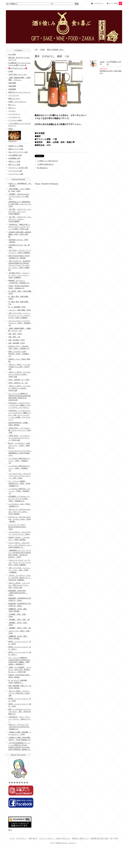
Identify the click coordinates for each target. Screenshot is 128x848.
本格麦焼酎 (12, 89)
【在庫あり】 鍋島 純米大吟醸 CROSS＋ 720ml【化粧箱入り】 (19, 738)
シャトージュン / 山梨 (15, 174)
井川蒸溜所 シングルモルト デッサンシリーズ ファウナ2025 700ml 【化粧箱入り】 (19, 498)
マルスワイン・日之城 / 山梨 (18, 168)
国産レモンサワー (14, 98)
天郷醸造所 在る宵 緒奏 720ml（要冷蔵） (18, 610)
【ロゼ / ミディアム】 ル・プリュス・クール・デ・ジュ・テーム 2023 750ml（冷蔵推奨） (19, 562)
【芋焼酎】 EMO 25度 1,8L (19, 619)
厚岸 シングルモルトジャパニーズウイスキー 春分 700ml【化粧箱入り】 (19, 711)
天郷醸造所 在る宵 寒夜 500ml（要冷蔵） (18, 637)
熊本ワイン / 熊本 (14, 164)
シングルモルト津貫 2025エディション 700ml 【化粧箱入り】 (19, 460)
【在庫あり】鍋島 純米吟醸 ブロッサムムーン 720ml (19, 733)
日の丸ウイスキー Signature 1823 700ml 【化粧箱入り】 (19, 347)
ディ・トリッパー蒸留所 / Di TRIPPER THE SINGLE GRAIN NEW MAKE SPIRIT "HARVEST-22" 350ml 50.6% (19, 396)
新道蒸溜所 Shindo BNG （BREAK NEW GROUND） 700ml (18, 593)
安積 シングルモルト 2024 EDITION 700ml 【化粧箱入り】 (18, 353)
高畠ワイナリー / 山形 (15, 149)
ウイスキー (12, 111)
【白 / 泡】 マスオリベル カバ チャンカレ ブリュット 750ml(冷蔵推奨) (20, 211)
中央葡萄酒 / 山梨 (14, 158)
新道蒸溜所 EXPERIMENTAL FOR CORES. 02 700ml (19, 604)
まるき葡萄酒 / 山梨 (15, 155)
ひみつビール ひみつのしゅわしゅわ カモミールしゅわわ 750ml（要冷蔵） (19, 511)
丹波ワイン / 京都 (14, 161)
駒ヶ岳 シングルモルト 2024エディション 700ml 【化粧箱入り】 (19, 445)
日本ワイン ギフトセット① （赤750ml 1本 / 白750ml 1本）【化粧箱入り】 (19, 726)
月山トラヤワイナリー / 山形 (18, 152)
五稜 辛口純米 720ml (16, 340)
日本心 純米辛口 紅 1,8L (18, 383)
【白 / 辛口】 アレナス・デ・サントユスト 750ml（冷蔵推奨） (19, 251)
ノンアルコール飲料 (15, 120)
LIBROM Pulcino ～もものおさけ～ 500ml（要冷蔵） (19, 538)
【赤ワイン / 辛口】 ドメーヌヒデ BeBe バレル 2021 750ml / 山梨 (19, 366)
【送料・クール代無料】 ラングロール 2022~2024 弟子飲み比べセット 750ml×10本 (19, 669)
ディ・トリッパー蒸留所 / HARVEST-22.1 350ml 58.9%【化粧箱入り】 (19, 483)
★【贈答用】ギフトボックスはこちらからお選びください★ (19, 64)
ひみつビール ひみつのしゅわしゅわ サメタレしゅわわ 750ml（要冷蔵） (19, 519)
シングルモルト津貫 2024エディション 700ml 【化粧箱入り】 (19, 468)
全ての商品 (12, 54)
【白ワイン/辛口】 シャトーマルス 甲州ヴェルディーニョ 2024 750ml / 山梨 (19, 585)
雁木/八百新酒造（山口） (55, 49)
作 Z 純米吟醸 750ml (17, 307)
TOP (36, 49)
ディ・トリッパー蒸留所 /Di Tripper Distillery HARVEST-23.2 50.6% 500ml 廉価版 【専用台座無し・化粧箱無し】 (19, 661)
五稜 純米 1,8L (14, 337)
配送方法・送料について (80, 838)
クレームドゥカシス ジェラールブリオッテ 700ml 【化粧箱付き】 (19, 323)
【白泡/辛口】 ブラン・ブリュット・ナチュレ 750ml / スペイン (19, 719)
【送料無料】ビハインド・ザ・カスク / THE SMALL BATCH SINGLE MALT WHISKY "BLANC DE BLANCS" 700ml (19, 553)
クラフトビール (13, 95)
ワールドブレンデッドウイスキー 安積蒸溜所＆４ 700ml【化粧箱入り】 (20, 453)
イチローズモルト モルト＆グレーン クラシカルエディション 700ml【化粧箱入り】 (20, 545)
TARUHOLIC (12, 141)
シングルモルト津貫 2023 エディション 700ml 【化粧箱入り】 (19, 491)
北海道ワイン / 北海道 (15, 146)
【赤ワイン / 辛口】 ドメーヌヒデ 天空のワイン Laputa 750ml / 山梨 (19, 388)
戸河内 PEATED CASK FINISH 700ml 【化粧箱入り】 (19, 287)
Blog (10, 830)
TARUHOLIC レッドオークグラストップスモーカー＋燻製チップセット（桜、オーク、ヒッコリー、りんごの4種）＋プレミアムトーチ (19, 415)
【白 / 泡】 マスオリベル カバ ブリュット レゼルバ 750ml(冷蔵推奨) (20, 219)
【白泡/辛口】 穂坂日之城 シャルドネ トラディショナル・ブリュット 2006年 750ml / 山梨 (19, 226)
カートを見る (115, 3)
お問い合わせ (32, 838)
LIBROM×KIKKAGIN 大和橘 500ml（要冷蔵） (18, 424)
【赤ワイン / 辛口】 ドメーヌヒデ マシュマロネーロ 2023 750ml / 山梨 (19, 374)
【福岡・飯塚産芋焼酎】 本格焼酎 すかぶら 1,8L (19, 329)
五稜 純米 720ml (15, 334)
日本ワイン (12, 108)
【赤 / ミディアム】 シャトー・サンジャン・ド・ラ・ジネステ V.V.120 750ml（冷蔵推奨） (19, 315)
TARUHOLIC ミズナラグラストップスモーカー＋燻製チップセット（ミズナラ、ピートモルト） (19, 405)
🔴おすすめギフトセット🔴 (17, 68)
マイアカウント (99, 3)
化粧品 (10, 129)
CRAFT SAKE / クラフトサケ (17, 74)
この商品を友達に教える (45, 164)
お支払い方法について (63, 838)
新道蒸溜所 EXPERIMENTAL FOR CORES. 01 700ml (19, 599)
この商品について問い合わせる (47, 161)
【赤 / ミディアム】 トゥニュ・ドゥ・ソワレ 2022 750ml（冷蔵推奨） (19, 570)
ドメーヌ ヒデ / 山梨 (15, 171)
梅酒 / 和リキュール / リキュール (19, 92)
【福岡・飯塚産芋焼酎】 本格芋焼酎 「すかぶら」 (19, 78)
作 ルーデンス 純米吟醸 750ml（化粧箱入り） (18, 681)
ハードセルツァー (14, 117)
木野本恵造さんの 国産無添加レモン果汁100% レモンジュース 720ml (20, 204)
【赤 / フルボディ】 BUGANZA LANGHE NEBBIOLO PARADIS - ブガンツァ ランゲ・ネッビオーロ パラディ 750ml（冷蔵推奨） (19, 265)
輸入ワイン (12, 105)
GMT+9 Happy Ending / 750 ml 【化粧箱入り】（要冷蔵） (19, 257)
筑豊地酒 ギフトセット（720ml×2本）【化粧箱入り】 (19, 281)
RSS (111, 838)
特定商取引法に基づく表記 (99, 838)
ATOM (116, 838)
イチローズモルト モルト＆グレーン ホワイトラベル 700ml (19, 533)
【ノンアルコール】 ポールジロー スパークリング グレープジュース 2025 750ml (19, 476)
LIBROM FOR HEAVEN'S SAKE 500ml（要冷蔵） (19, 676)
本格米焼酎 (12, 86)
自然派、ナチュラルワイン (17, 102)
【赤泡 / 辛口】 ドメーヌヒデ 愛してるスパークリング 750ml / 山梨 (19, 430)
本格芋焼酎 (12, 83)
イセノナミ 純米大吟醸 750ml (19, 310)
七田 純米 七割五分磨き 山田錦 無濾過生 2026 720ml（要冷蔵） (19, 234)
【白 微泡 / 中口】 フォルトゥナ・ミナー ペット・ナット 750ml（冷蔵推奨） (19, 275)
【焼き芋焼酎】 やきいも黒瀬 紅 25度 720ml (19, 190)
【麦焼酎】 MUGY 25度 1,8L (19, 628)
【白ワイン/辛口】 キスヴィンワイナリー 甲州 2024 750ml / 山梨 (19, 693)
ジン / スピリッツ (14, 114)
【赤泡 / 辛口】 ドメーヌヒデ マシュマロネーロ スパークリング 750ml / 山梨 (19, 438)
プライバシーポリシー (46, 838)
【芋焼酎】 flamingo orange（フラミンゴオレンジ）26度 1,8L (19, 196)
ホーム (12, 838)
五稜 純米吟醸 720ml (16, 343)
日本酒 (42, 49)
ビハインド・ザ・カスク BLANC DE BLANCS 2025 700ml (17, 526)
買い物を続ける (42, 168)
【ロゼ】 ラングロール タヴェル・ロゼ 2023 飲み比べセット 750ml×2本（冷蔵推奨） (20, 577)
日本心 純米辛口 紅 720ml (18, 380)
